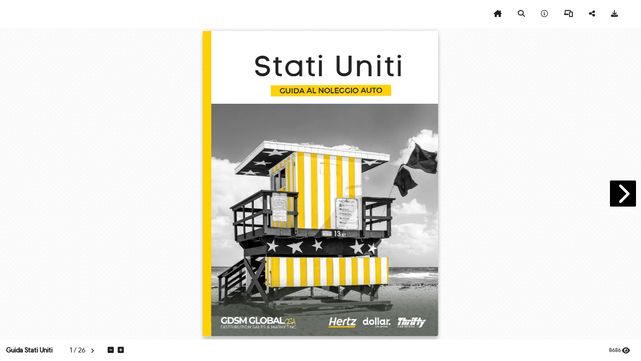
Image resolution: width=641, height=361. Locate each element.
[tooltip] (498, 14)
